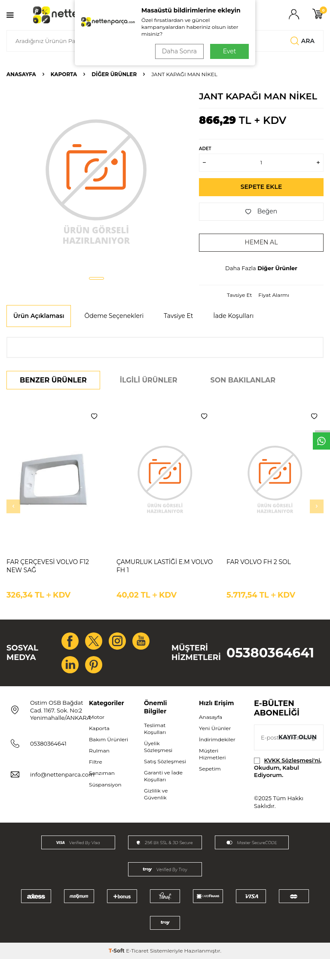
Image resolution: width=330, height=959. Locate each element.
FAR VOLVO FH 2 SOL (258, 562)
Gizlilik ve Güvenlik (156, 794)
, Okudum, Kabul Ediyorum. (287, 768)
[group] (96, 181)
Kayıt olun (297, 737)
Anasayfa (21, 74)
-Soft (117, 950)
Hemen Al (261, 242)
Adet (205, 148)
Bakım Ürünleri (108, 739)
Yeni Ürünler (215, 728)
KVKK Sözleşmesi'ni (292, 760)
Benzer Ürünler (53, 380)
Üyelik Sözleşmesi (158, 746)
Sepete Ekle (261, 187)
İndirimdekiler (217, 739)
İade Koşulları (233, 316)
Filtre (95, 762)
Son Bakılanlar (243, 380)
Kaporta (64, 74)
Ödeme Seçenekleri (114, 316)
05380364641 (270, 653)
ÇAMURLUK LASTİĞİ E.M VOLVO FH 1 (164, 566)
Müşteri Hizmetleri (212, 754)
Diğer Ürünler (114, 74)
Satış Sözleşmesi (165, 761)
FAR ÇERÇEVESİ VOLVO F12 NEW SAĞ (47, 566)
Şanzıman (102, 773)
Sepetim (210, 768)
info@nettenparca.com (62, 774)
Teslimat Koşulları (155, 728)
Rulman (99, 750)
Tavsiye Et (239, 295)
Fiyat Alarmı (273, 295)
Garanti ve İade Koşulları (163, 776)
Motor (96, 717)
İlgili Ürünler (148, 380)
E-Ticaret (137, 950)
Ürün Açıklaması (38, 316)
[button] (96, 278)
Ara (302, 41)
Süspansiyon (105, 784)
